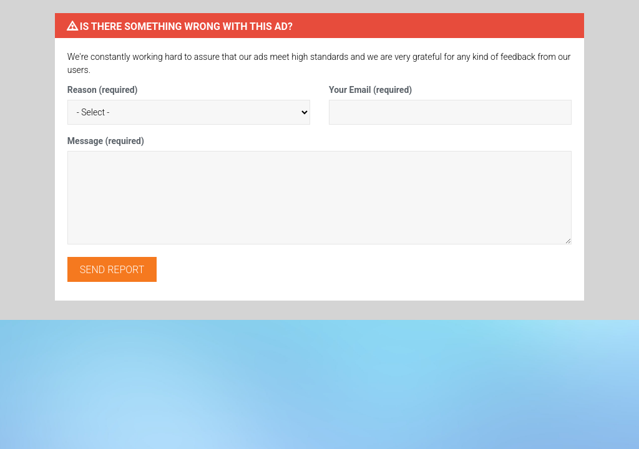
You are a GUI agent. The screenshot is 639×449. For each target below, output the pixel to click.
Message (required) (105, 141)
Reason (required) (102, 90)
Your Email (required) (370, 90)
